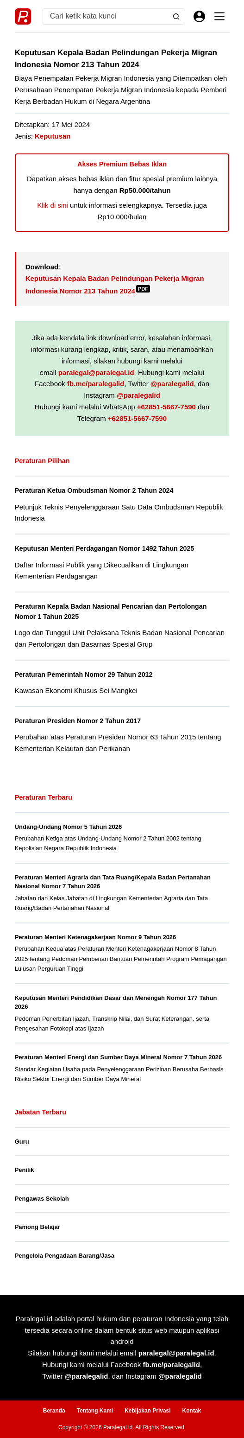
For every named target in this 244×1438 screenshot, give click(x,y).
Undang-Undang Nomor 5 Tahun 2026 (68, 826)
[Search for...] (106, 16)
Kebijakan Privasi (147, 1410)
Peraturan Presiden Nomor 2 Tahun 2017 (78, 721)
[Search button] (176, 16)
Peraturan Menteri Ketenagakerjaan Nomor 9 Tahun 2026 (95, 937)
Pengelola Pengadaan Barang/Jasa (64, 1255)
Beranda (54, 1410)
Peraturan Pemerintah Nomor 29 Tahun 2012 (84, 674)
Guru (22, 1141)
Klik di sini (52, 205)
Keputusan (53, 136)
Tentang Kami (95, 1410)
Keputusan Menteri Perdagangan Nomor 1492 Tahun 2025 (105, 548)
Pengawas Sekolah (42, 1198)
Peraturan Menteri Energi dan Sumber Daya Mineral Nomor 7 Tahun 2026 (118, 1057)
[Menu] (219, 16)
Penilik (24, 1169)
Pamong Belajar (37, 1226)
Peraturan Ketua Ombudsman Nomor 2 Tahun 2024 (95, 490)
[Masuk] (199, 16)
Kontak (191, 1410)
